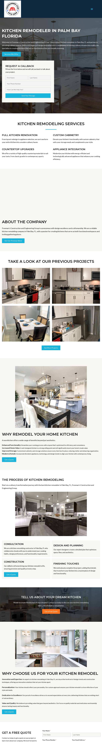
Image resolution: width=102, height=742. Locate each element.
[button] (91, 9)
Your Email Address (79, 740)
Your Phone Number (49, 740)
